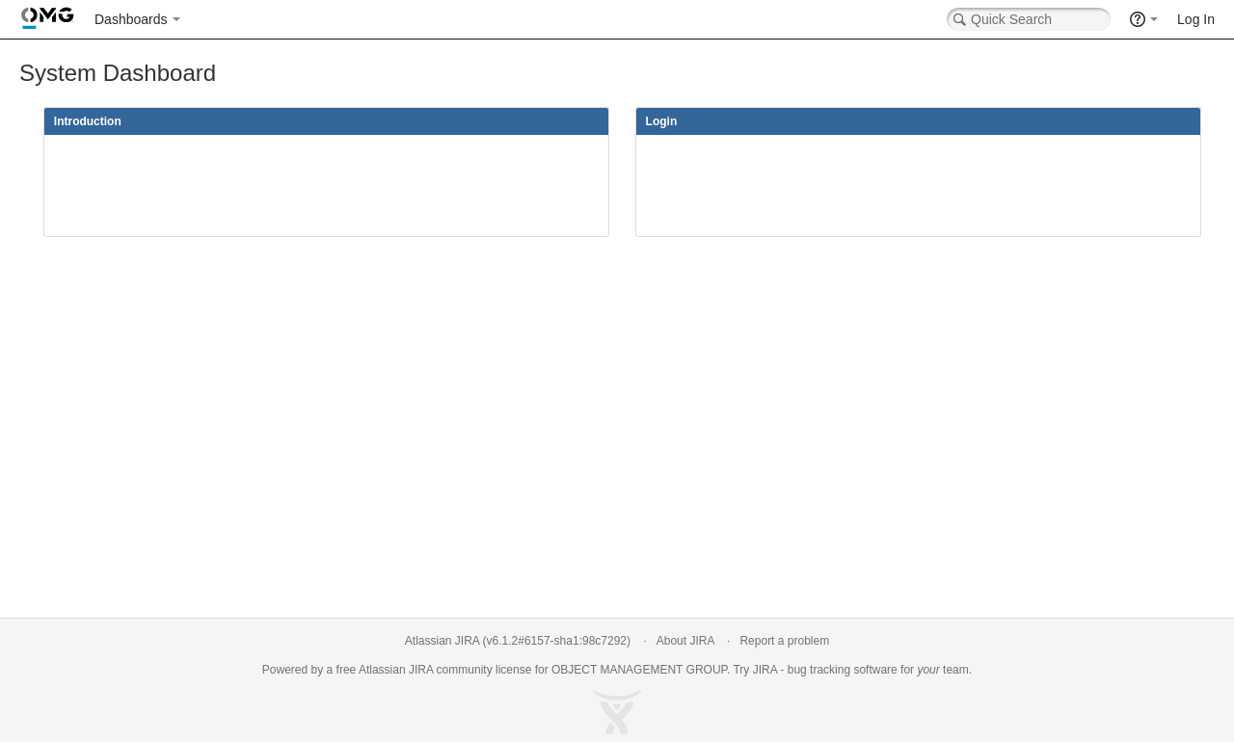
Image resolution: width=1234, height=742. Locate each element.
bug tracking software (843, 669)
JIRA (421, 669)
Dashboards (131, 19)
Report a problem (784, 641)
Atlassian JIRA (442, 641)
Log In (1196, 19)
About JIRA (685, 641)
